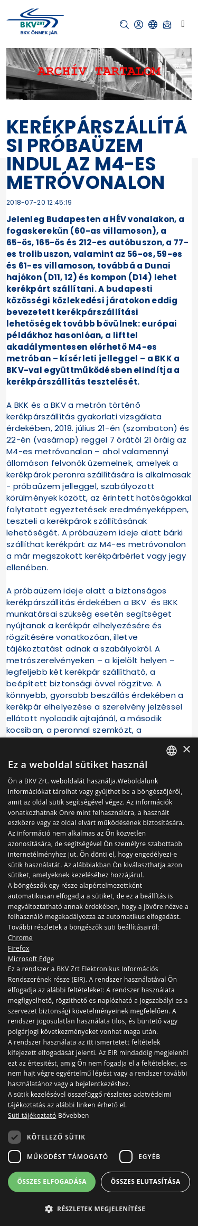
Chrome (20, 937)
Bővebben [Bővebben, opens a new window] (73, 1115)
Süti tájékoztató (32, 1115)
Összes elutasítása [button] (146, 1181)
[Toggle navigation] (183, 23)
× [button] (186, 750)
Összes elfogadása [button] (52, 1181)
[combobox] (171, 750)
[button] (124, 24)
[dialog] (99, 981)
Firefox (19, 948)
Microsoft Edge (31, 958)
